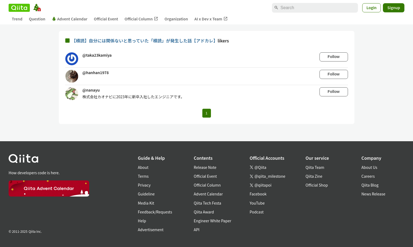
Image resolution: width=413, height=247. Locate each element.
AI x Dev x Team (211, 19)
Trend (17, 18)
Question (37, 18)
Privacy (144, 185)
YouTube (257, 203)
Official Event (106, 18)
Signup (393, 7)
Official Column (141, 19)
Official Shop (317, 185)
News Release (373, 194)
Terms (143, 176)
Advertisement (151, 229)
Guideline (146, 194)
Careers (368, 176)
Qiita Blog (370, 185)
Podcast (257, 212)
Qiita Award (204, 212)
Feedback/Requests (155, 212)
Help (142, 220)
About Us (369, 167)
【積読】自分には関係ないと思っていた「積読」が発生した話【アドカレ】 (145, 40)
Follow (333, 57)
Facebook (258, 194)
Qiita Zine (314, 176)
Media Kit (146, 203)
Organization (176, 18)
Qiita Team (315, 167)
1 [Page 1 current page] (206, 113)
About (143, 167)
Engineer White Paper (212, 220)
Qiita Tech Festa (207, 203)
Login (372, 7)
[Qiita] (19, 8)
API (196, 229)
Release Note (205, 167)
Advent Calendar (70, 18)
